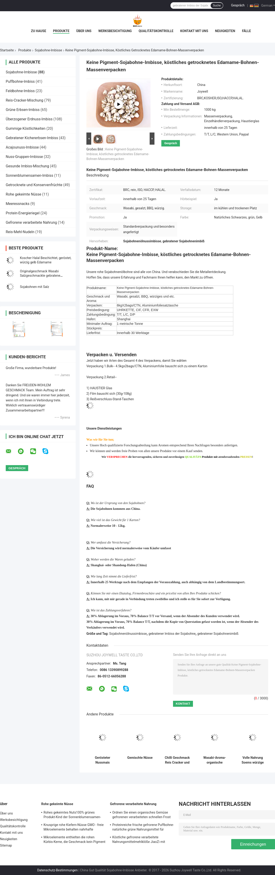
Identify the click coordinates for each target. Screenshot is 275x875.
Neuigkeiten (225, 31)
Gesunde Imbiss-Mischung (27, 166)
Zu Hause (38, 31)
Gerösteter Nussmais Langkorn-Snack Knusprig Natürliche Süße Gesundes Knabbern (103, 760)
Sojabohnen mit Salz (34, 287)
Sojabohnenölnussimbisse (128, 633)
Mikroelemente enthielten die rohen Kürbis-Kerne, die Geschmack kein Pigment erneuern (74, 840)
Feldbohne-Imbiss (20, 91)
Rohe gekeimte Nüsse (23, 194)
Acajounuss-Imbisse (22, 147)
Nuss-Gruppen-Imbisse (24, 157)
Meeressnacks (18, 203)
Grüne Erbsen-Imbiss (23, 110)
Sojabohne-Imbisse (48, 50)
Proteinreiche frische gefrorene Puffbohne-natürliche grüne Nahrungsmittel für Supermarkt (143, 828)
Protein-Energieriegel (23, 213)
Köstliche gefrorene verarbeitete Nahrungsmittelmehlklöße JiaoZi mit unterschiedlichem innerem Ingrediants (140, 840)
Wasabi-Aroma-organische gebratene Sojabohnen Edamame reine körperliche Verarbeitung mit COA (215, 760)
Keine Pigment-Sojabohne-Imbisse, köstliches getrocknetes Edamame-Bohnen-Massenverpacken (117, 154)
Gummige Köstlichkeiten (25, 128)
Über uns (83, 31)
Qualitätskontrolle (156, 31)
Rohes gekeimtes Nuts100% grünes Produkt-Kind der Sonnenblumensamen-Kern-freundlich (72, 815)
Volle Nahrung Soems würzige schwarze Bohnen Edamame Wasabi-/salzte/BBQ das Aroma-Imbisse (252, 760)
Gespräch (238, 5)
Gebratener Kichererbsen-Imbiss (32, 138)
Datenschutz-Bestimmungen (57, 870)
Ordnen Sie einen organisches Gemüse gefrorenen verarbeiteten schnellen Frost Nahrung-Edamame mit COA (141, 815)
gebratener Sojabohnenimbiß (218, 633)
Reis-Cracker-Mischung (24, 100)
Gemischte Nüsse (140, 757)
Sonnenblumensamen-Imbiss (29, 175)
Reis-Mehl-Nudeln (20, 232)
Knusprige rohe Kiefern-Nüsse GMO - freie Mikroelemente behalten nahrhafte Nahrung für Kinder (74, 828)
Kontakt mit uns (194, 31)
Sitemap (6, 845)
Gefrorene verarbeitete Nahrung (31, 222)
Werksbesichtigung (115, 31)
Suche (217, 5)
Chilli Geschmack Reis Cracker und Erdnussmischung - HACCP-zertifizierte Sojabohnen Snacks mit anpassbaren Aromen (177, 760)
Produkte (61, 31)
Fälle (246, 31)
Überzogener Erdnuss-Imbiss (29, 119)
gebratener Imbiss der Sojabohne (171, 633)
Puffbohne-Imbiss (20, 81)
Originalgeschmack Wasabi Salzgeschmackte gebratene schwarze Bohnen (40, 275)
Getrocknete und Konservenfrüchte (34, 185)
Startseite (7, 50)
